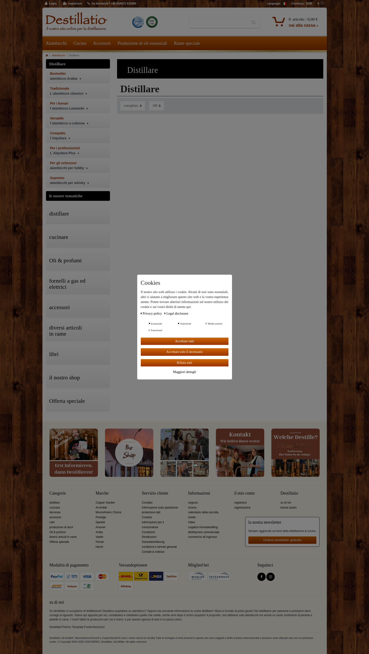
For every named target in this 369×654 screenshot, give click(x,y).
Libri (52, 522)
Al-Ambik (101, 507)
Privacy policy (152, 313)
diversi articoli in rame (63, 537)
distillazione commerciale (203, 532)
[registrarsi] (72, 4)
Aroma (192, 507)
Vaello (99, 537)
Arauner (101, 527)
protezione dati (151, 512)
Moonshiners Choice (108, 512)
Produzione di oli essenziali (142, 43)
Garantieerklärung (153, 542)
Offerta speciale (59, 542)
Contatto (147, 502)
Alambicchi (56, 43)
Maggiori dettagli (184, 372)
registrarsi (240, 502)
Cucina (79, 43)
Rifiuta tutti (184, 362)
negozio (193, 502)
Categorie (58, 493)
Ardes (99, 532)
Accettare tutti (184, 341)
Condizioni (148, 532)
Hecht (99, 547)
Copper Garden (105, 502)
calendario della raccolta (203, 512)
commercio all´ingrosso (202, 537)
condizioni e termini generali (159, 547)
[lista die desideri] (321, 4)
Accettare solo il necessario (184, 352)
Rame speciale (187, 43)
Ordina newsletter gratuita (282, 540)
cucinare (55, 507)
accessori (55, 517)
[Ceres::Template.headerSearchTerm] (218, 22)
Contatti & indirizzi (153, 551)
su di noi (286, 502)
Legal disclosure (176, 313)
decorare (55, 512)
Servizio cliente (155, 493)
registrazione (242, 507)
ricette (192, 517)
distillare (55, 502)
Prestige (101, 517)
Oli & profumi (58, 532)
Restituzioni (149, 537)
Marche (102, 493)
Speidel (100, 522)
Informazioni (199, 493)
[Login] (51, 4)
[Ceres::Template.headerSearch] (254, 22)
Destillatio (289, 493)
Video (191, 522)
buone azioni (288, 507)
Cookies (147, 517)
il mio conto (244, 493)
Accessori (102, 43)
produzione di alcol (61, 527)
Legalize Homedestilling (203, 527)
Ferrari (100, 542)
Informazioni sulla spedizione (160, 507)
